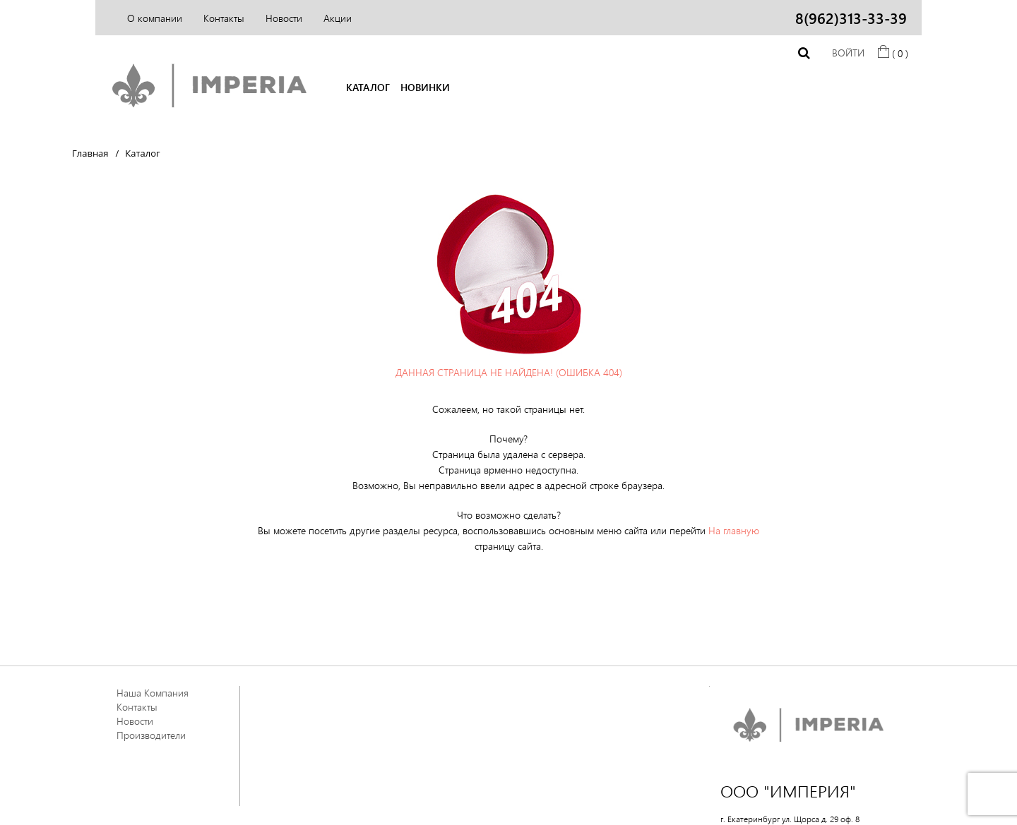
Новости (284, 18)
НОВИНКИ (425, 87)
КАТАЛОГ (368, 87)
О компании (154, 18)
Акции (337, 18)
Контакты (223, 18)
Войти (848, 52)
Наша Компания (153, 692)
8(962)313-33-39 (851, 18)
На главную (733, 530)
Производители (151, 735)
